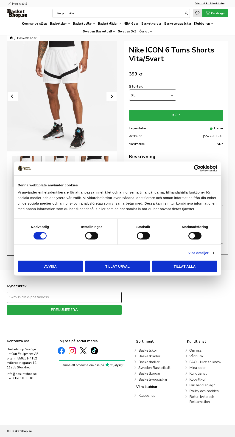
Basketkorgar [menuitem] (151, 24)
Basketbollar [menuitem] (82, 24)
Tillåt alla (185, 266)
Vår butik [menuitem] (196, 356)
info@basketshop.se (22, 374)
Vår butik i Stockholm (209, 3)
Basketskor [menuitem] (58, 24)
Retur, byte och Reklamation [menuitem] (201, 399)
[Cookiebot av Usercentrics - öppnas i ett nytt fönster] (197, 168)
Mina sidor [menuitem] (197, 367)
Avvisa (50, 266)
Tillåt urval (117, 266)
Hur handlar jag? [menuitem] (202, 385)
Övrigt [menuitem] (144, 31)
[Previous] (13, 96)
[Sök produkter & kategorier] (120, 13)
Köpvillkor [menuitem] (197, 379)
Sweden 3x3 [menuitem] (127, 31)
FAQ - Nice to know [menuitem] (205, 362)
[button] (197, 13)
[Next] (111, 96)
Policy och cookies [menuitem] (204, 391)
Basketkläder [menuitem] (108, 24)
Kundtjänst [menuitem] (198, 373)
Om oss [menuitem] (195, 350)
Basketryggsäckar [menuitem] (177, 24)
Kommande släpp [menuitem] (34, 24)
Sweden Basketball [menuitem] (97, 31)
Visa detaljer (198, 253)
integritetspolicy (80, 318)
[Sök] (187, 13)
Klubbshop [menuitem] (202, 24)
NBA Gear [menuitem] (131, 24)
